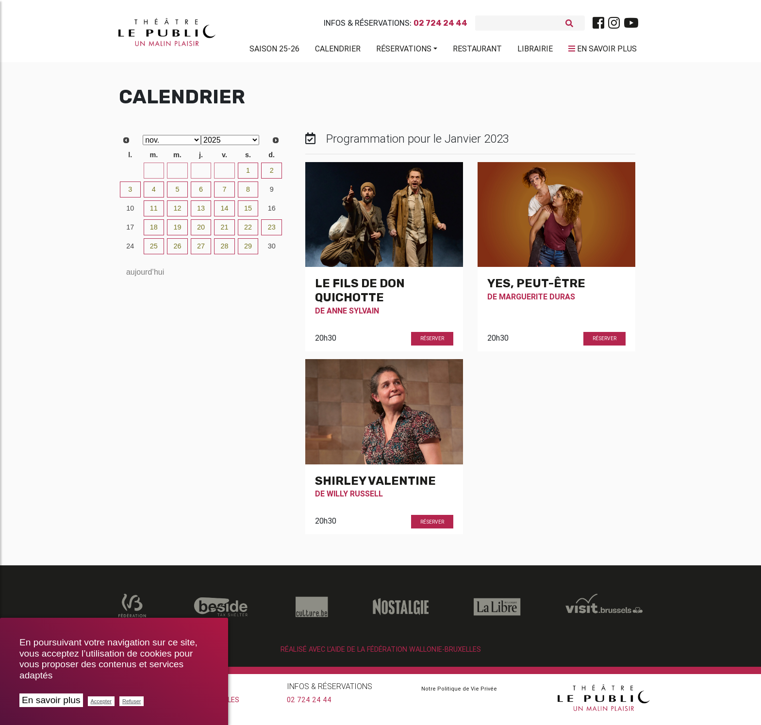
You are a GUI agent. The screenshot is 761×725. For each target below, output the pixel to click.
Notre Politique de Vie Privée (459, 692)
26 (177, 250)
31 (225, 174)
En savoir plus (51, 700)
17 (130, 231)
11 (154, 212)
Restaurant (477, 50)
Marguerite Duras (537, 300)
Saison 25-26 (274, 50)
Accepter (101, 701)
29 (177, 174)
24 (130, 250)
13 (201, 212)
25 (154, 250)
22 (248, 231)
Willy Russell (355, 497)
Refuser (131, 701)
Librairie (535, 50)
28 (154, 174)
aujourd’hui (145, 276)
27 (130, 174)
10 (130, 212)
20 (201, 231)
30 (201, 174)
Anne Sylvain (353, 314)
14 (225, 212)
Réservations (403, 50)
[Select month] (172, 144)
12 (177, 212)
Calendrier (338, 50)
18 (154, 231)
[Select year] (230, 144)
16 (272, 212)
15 (248, 212)
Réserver (432, 342)
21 (225, 231)
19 (177, 231)
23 (272, 231)
